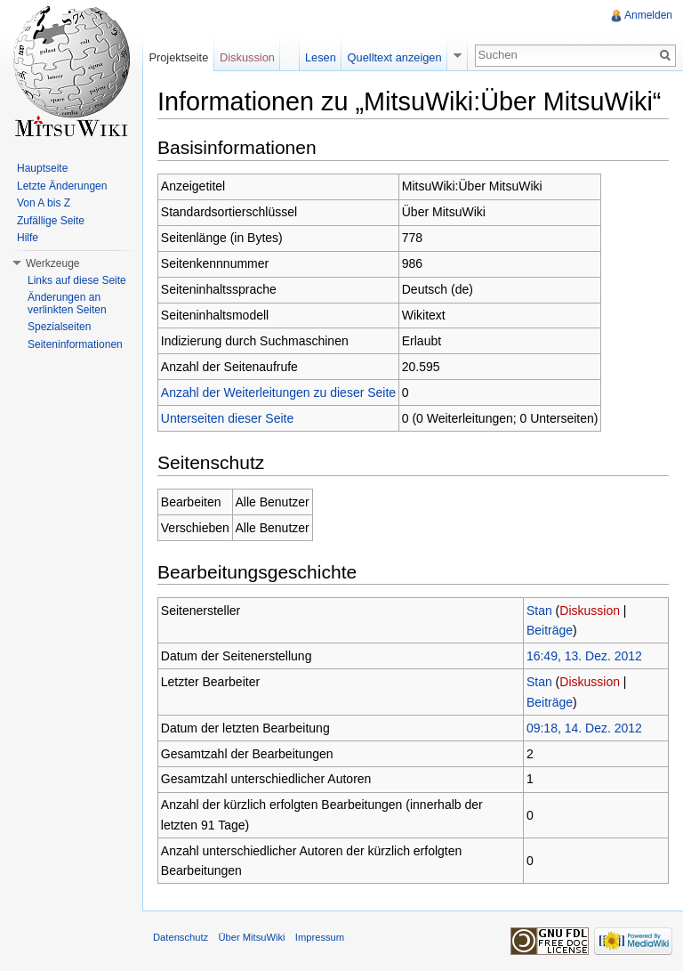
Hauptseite (42, 168)
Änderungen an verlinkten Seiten (67, 303)
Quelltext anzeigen (395, 57)
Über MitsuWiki (251, 937)
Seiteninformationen (75, 344)
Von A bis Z (43, 203)
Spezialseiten (59, 326)
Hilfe (27, 237)
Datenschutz (180, 937)
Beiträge (549, 630)
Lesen (320, 57)
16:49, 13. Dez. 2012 (584, 656)
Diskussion (589, 610)
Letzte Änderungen (62, 186)
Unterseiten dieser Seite (227, 418)
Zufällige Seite (50, 220)
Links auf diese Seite (77, 280)
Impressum (319, 937)
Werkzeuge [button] (52, 263)
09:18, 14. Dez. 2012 (584, 728)
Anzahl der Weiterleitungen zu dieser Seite (278, 392)
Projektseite (178, 57)
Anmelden (648, 15)
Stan (539, 610)
